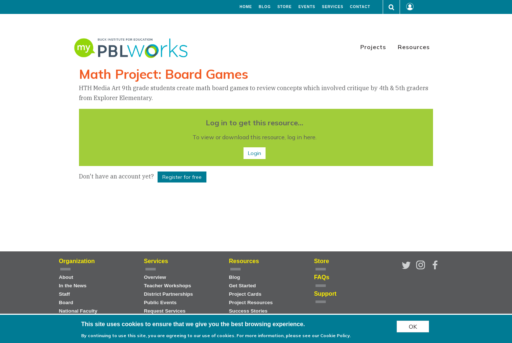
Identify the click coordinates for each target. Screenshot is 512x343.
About (66, 277)
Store (284, 7)
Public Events (160, 302)
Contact (360, 7)
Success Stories (248, 311)
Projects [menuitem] (373, 47)
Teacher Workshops (167, 285)
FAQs (321, 277)
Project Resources (251, 302)
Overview (155, 277)
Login (254, 153)
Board (66, 302)
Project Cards (245, 294)
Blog (265, 7)
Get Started (242, 285)
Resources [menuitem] (414, 47)
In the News (73, 285)
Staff (64, 294)
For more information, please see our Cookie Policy (293, 335)
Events (306, 7)
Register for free (182, 177)
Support (325, 294)
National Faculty (78, 311)
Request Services (164, 311)
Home (245, 7)
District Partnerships (168, 294)
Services (332, 7)
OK (413, 326)
